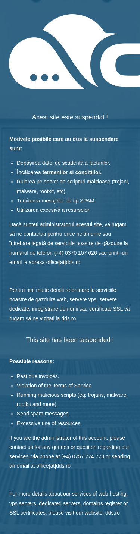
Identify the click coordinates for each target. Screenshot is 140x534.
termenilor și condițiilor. (72, 172)
